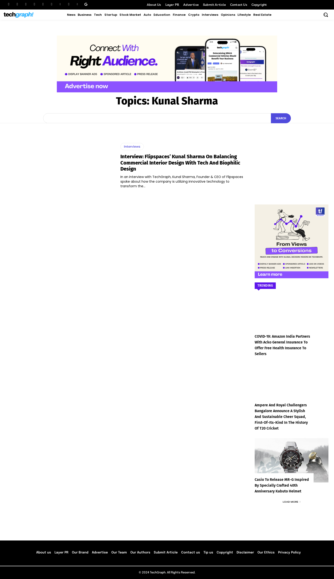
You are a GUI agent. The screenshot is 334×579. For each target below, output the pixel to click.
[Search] (281, 118)
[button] (326, 15)
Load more (291, 502)
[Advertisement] (291, 157)
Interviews (132, 146)
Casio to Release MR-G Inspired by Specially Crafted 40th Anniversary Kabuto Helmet (282, 485)
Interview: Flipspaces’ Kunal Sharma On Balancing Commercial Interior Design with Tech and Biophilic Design (180, 162)
